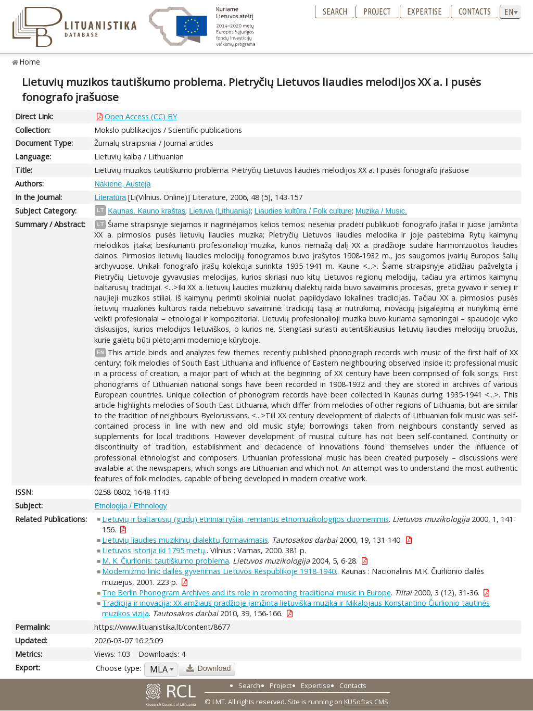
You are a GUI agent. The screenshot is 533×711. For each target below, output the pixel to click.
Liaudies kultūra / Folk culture (303, 211)
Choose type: (118, 668)
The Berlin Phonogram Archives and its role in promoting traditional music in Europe (246, 592)
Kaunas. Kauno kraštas (146, 211)
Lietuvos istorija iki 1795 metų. (154, 550)
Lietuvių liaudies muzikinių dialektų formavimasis (185, 540)
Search (335, 11)
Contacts (475, 11)
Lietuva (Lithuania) (219, 211)
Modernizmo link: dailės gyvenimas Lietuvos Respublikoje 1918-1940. (219, 571)
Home (30, 62)
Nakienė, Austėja (122, 184)
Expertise (424, 11)
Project (377, 11)
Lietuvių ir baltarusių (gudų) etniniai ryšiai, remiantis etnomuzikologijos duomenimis (245, 519)
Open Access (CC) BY (141, 116)
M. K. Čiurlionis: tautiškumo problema (165, 561)
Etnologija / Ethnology (130, 506)
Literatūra (110, 197)
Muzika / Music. (381, 211)
